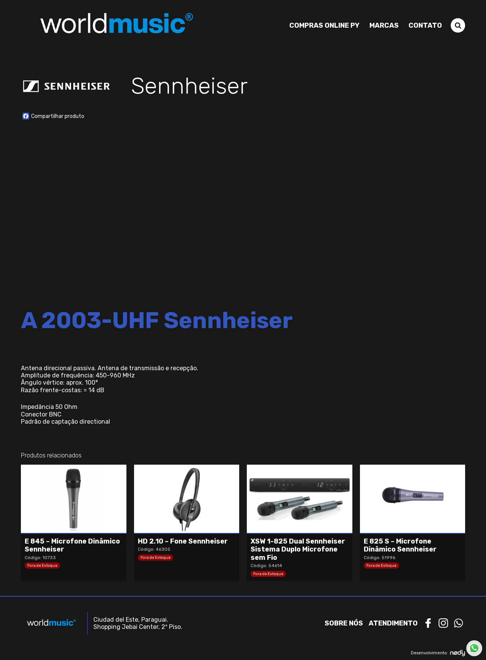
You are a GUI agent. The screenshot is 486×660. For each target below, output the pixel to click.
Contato (425, 25)
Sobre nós (344, 623)
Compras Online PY (324, 25)
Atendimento (393, 623)
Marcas (384, 25)
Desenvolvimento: (438, 653)
